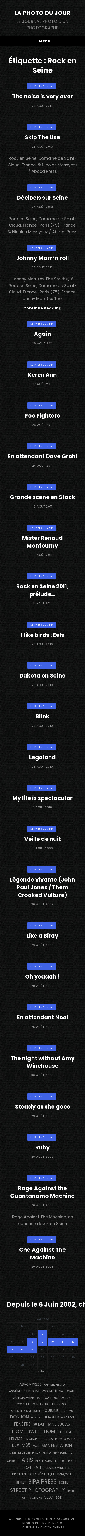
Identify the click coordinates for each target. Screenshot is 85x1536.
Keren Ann (42, 375)
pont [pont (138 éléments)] (17, 1468)
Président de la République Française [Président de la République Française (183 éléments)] (42, 1474)
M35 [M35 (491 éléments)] (26, 1445)
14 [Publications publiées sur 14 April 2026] (22, 1349)
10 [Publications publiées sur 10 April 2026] (52, 1342)
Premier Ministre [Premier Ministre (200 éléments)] (57, 1467)
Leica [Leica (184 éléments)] (49, 1439)
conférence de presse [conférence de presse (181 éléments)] (49, 1404)
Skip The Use (42, 137)
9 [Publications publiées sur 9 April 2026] (42, 1342)
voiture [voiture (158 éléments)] (36, 1497)
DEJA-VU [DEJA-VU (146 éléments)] (67, 1411)
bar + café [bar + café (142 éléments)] (44, 1398)
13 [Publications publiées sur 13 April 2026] (12, 1349)
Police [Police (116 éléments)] (72, 1461)
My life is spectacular (42, 798)
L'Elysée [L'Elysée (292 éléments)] (15, 1438)
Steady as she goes (42, 1106)
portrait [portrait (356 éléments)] (32, 1467)
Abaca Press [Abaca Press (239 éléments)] (30, 1384)
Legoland (42, 757)
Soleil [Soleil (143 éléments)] (63, 1482)
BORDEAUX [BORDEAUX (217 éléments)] (62, 1397)
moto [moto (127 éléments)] (47, 1453)
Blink (42, 716)
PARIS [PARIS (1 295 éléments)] (25, 1460)
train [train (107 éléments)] (70, 1491)
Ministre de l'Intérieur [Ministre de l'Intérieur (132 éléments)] (24, 1453)
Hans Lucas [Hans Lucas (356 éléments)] (58, 1424)
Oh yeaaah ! (42, 976)
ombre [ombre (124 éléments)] (11, 1461)
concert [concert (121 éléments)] (23, 1404)
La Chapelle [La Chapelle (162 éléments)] (33, 1439)
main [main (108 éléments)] (36, 1446)
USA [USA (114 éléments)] (24, 1497)
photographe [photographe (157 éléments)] (46, 1461)
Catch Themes (52, 1527)
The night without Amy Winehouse (42, 1062)
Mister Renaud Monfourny (42, 542)
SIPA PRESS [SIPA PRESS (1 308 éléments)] (42, 1481)
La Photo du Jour (42, 13)
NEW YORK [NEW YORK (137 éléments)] (60, 1453)
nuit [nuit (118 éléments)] (72, 1453)
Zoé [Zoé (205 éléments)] (59, 1497)
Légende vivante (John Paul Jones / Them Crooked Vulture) (42, 887)
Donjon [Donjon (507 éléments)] (19, 1417)
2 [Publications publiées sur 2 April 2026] (42, 1334)
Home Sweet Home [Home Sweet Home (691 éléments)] (35, 1431)
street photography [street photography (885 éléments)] (37, 1490)
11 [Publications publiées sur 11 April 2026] (63, 1342)
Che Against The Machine (42, 1253)
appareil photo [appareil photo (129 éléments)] (54, 1385)
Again (42, 334)
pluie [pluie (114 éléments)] (63, 1461)
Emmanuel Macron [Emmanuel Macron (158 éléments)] (59, 1417)
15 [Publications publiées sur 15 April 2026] (32, 1349)
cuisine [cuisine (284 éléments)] (51, 1410)
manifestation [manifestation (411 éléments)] (56, 1445)
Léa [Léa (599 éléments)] (15, 1445)
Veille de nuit (42, 839)
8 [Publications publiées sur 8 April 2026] (32, 1342)
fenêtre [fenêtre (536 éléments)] (22, 1424)
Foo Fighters (42, 415)
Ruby (42, 1147)
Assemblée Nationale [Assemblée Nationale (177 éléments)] (58, 1391)
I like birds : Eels (42, 635)
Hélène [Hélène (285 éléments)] (66, 1431)
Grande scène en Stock (42, 497)
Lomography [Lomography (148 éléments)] (65, 1439)
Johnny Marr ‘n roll (42, 258)
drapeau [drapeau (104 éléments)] (36, 1417)
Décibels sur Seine (42, 197)
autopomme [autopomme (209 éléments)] (23, 1397)
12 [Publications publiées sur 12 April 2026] (73, 1342)
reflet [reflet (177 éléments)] (21, 1482)
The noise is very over (42, 96)
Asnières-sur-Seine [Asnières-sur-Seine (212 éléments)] (24, 1391)
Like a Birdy (42, 935)
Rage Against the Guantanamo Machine (42, 1192)
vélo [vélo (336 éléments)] (48, 1497)
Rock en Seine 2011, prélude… (42, 590)
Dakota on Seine (42, 675)
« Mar (41, 1371)
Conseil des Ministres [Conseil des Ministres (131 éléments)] (26, 1411)
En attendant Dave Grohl (42, 456)
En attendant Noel (42, 1017)
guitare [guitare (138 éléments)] (38, 1424)
